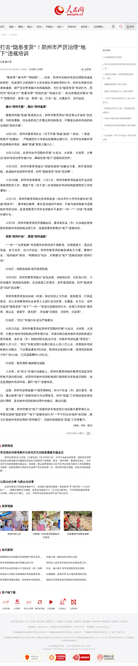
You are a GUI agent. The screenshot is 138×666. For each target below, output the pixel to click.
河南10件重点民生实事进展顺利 (117, 118)
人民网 (3, 35)
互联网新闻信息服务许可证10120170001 (30, 632)
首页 (2, 27)
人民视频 (51, 603)
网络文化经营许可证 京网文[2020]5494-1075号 (56, 638)
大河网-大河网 (36, 69)
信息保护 (115, 621)
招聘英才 (49, 621)
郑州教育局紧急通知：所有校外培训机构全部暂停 (24, 580)
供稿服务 (77, 621)
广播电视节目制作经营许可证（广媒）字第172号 (104, 632)
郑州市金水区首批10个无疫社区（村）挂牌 (21, 568)
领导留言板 (39, 603)
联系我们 (124, 621)
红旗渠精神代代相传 (113, 57)
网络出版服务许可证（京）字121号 (92, 638)
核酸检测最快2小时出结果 (115, 84)
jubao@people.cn (103, 627)
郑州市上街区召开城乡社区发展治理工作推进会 (69, 563)
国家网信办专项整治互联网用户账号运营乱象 (22, 557)
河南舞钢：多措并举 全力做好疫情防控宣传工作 (69, 574)
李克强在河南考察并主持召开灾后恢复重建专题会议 (31, 452)
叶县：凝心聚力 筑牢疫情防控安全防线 (65, 568)
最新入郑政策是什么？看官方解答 (118, 91)
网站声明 (96, 621)
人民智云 (62, 603)
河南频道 (13, 35)
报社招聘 (40, 621)
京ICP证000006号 (116, 638)
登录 (132, 27)
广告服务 (59, 621)
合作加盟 (68, 621)
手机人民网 (28, 603)
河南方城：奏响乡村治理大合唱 (61, 557)
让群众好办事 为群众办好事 (17, 481)
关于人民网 (30, 621)
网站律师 (105, 621)
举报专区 (72, 27)
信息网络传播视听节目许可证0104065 (20, 638)
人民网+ (17, 603)
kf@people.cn (43, 627)
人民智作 (73, 603)
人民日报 (6, 603)
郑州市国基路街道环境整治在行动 (16, 563)
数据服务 (87, 621)
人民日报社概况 (16, 621)
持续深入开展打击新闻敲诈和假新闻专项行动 (22, 574)
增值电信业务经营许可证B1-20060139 (65, 632)
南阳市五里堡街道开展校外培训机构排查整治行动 (70, 580)
